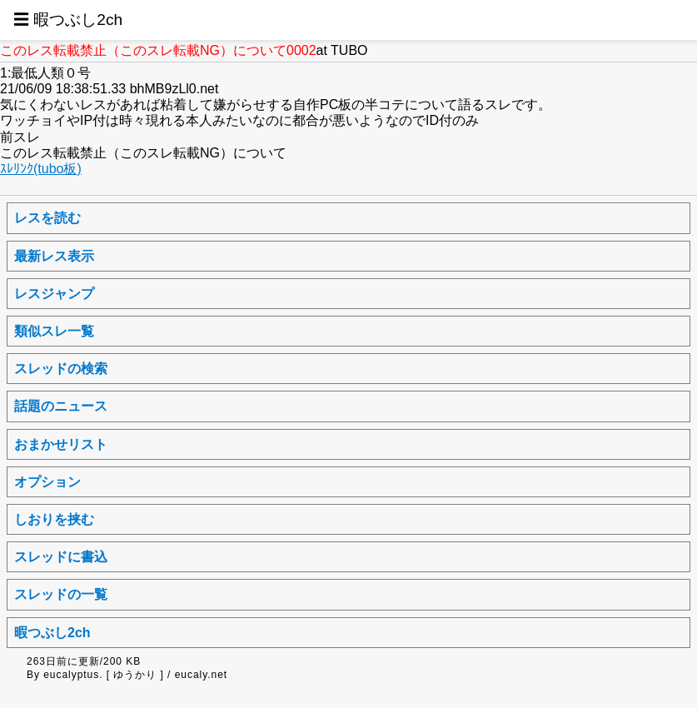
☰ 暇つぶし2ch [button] (67, 19)
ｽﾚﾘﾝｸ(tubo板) (41, 169)
